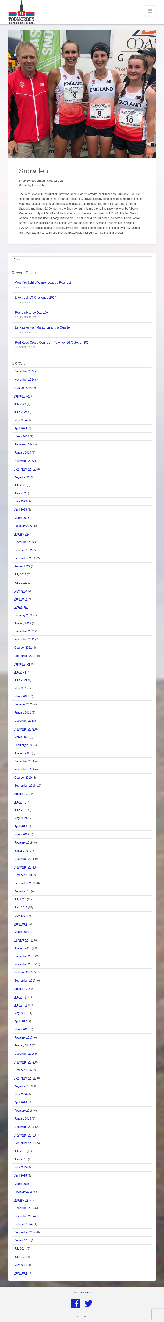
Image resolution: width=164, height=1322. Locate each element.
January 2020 (22, 753)
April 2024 (20, 428)
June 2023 (20, 493)
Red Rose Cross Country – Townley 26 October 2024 (52, 342)
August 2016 (22, 1086)
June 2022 (20, 582)
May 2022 (20, 590)
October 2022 (23, 550)
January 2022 (22, 623)
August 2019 (22, 793)
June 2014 (20, 1256)
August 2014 (22, 1240)
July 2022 (20, 574)
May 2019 (20, 818)
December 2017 (24, 956)
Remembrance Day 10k (31, 312)
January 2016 (22, 1118)
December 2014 (24, 1208)
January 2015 (22, 1199)
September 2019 (25, 785)
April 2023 (20, 509)
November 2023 (24, 460)
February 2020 (23, 745)
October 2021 (23, 647)
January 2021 (22, 712)
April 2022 (20, 598)
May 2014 (20, 1264)
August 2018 (22, 891)
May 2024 (20, 420)
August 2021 (22, 663)
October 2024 (23, 387)
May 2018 (20, 915)
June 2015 (20, 1159)
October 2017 (23, 972)
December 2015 (24, 1126)
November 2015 (24, 1134)
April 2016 (20, 1102)
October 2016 (23, 1070)
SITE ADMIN (82, 1317)
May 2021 (20, 688)
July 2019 (20, 801)
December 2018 (24, 858)
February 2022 (23, 615)
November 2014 (24, 1216)
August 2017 (22, 988)
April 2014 (20, 1272)
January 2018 (22, 948)
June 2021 (20, 680)
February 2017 (23, 1037)
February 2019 (23, 842)
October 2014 (23, 1224)
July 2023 (20, 485)
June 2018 (20, 907)
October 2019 (23, 777)
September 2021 (25, 655)
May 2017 (20, 1013)
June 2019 (20, 810)
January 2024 (22, 452)
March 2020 (21, 737)
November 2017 (24, 964)
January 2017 (22, 1045)
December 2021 (24, 631)
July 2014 (20, 1248)
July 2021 (20, 671)
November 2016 (24, 1061)
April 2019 (20, 826)
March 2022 (21, 606)
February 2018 (23, 939)
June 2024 (20, 412)
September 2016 (25, 1077)
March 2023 (21, 517)
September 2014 (25, 1232)
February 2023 (23, 525)
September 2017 (25, 980)
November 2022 (24, 542)
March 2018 (21, 931)
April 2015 (20, 1175)
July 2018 (20, 899)
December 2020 (24, 720)
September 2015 (25, 1143)
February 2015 (23, 1191)
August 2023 (22, 477)
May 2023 (20, 501)
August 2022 (22, 566)
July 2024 (20, 404)
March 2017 (21, 1029)
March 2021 (21, 696)
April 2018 (20, 923)
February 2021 (23, 704)
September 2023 (25, 468)
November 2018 (24, 866)
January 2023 (22, 533)
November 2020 (24, 728)
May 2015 (20, 1167)
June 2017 (20, 1004)
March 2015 (21, 1183)
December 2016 (24, 1053)
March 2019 (21, 834)
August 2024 (22, 395)
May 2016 (20, 1094)
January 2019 (22, 850)
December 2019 (24, 761)
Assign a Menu (82, 1292)
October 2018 (23, 875)
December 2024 (24, 371)
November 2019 (24, 769)
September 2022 (25, 558)
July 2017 (20, 996)
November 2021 (24, 639)
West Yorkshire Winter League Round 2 (43, 282)
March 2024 (21, 436)
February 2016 (23, 1110)
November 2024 (24, 379)
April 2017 (20, 1021)
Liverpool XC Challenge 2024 (35, 297)
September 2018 (25, 883)
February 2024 (23, 444)
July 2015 (20, 1151)
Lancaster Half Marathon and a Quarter (43, 327)
